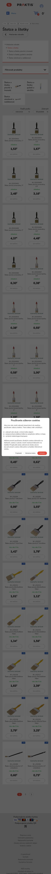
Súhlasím (42, 453)
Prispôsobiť (18, 453)
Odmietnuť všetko (30, 453)
